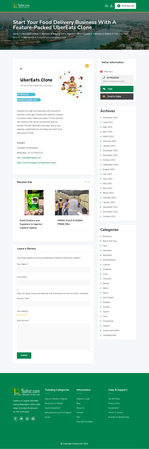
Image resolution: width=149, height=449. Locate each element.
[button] (86, 182)
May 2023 (107, 183)
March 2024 (108, 136)
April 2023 (107, 188)
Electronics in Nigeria (54, 403)
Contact (79, 412)
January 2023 (109, 202)
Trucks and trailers (111, 330)
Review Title (23, 298)
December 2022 (110, 207)
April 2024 (107, 131)
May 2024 (107, 127)
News (105, 293)
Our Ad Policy (114, 399)
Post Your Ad (125, 5)
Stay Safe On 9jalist (84, 422)
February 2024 (109, 141)
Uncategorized (109, 335)
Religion (106, 302)
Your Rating (22, 311)
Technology (108, 321)
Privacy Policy (114, 403)
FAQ (78, 417)
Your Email (22, 277)
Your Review (23, 320)
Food (105, 274)
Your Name (22, 264)
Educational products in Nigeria (58, 412)
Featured (107, 269)
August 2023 (109, 169)
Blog (78, 403)
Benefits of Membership (118, 417)
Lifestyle (107, 278)
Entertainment (109, 260)
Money (106, 283)
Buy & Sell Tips (110, 241)
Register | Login (83, 399)
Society (106, 307)
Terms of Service (115, 412)
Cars (105, 246)
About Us (80, 408)
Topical (106, 326)
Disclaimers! (113, 408)
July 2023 (107, 174)
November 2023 (110, 155)
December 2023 (110, 150)
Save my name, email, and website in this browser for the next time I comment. (53, 293)
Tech (105, 316)
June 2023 (108, 179)
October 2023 (109, 160)
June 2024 (108, 122)
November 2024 (110, 117)
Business (107, 236)
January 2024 (109, 146)
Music (106, 288)
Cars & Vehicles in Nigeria (56, 399)
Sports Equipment (52, 408)
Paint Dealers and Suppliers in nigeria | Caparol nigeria (31, 224)
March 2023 (108, 193)
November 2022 (110, 212)
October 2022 (109, 216)
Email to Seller (112, 96)
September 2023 (110, 164)
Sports (106, 311)
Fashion (106, 264)
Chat (107, 89)
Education (107, 250)
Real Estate (108, 297)
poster (47, 417)
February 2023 (109, 197)
